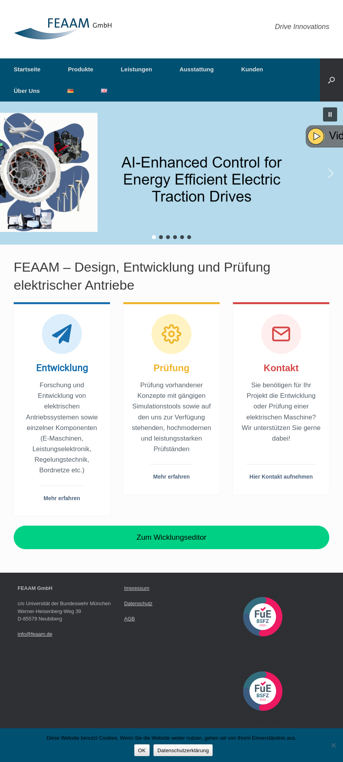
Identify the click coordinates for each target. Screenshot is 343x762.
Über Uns (27, 90)
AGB (129, 619)
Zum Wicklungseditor (171, 537)
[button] (331, 80)
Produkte (80, 69)
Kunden (252, 69)
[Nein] (333, 745)
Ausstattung (196, 69)
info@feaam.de (35, 634)
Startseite (27, 69)
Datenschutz (138, 603)
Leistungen (136, 69)
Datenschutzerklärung (183, 750)
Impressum (136, 588)
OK (142, 750)
